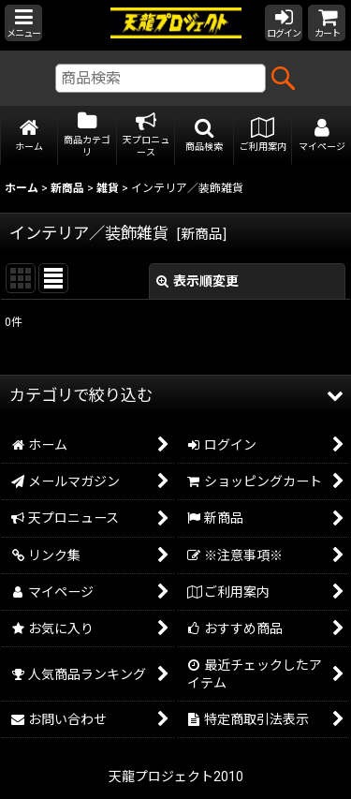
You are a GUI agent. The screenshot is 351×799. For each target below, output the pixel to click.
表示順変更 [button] (197, 281)
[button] (23, 23)
